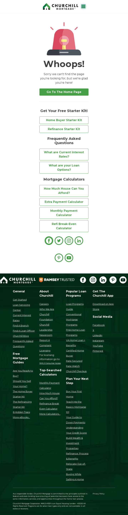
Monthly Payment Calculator (63, 213)
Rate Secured (74, 361)
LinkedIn (97, 335)
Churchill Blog (21, 336)
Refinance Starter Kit (64, 129)
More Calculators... (50, 414)
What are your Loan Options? (64, 167)
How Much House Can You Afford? (64, 191)
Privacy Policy (98, 494)
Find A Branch (21, 325)
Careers (44, 304)
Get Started (20, 299)
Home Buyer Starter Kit (64, 120)
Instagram (98, 340)
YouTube (98, 345)
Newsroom (45, 335)
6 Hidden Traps (21, 412)
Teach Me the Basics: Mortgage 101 (76, 406)
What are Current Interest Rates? (64, 154)
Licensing (44, 350)
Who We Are (46, 309)
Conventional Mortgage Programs (73, 319)
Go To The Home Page (64, 92)
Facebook (99, 325)
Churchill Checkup (76, 371)
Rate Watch (73, 366)
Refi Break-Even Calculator (64, 226)
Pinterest (98, 351)
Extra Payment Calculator (64, 202)
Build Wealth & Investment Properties (74, 443)
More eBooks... (21, 417)
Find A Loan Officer (24, 330)
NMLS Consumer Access (50, 363)
